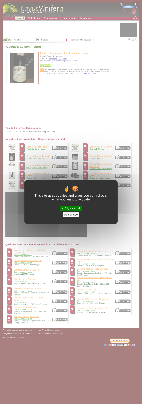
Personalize (71, 214)
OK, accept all (71, 208)
